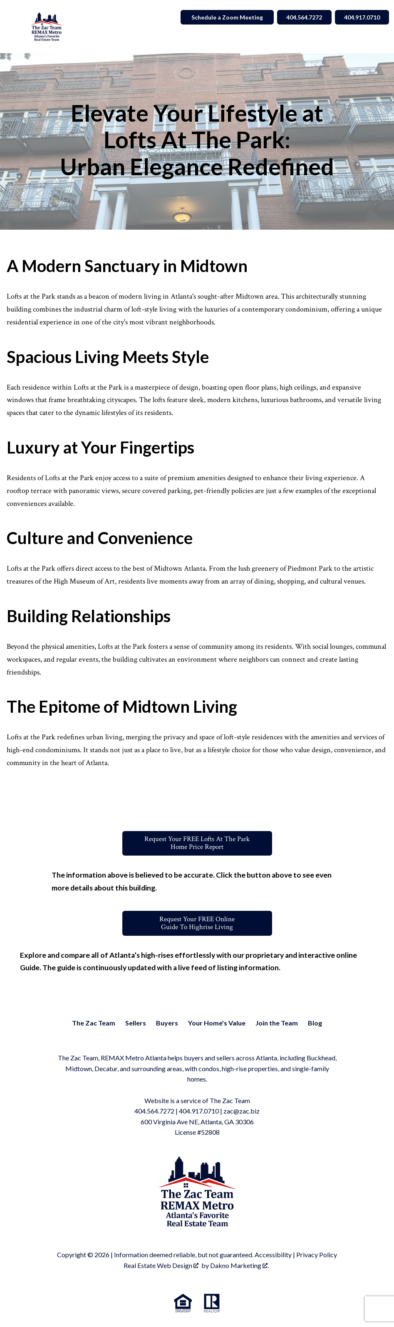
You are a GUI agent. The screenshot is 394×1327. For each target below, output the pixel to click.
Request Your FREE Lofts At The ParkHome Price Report (197, 843)
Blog (315, 1024)
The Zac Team (93, 1024)
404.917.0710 (199, 1112)
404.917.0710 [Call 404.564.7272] (360, 17)
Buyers (167, 1024)
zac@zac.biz (241, 1112)
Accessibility (273, 1256)
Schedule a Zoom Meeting (221, 17)
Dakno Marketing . (239, 1266)
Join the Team (276, 1024)
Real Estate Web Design (161, 1266)
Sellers (135, 1024)
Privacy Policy (316, 1256)
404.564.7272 (154, 1112)
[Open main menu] (15, 27)
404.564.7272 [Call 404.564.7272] (299, 17)
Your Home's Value (216, 1024)
